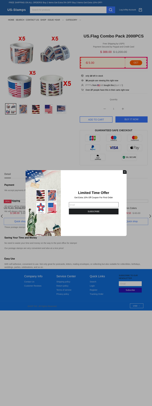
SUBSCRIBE (94, 211)
